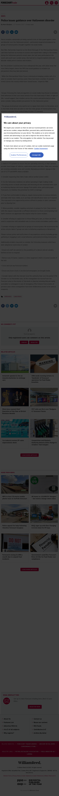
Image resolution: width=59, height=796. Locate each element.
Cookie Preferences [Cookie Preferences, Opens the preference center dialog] (19, 155)
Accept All (36, 155)
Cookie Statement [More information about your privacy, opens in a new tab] (41, 148)
